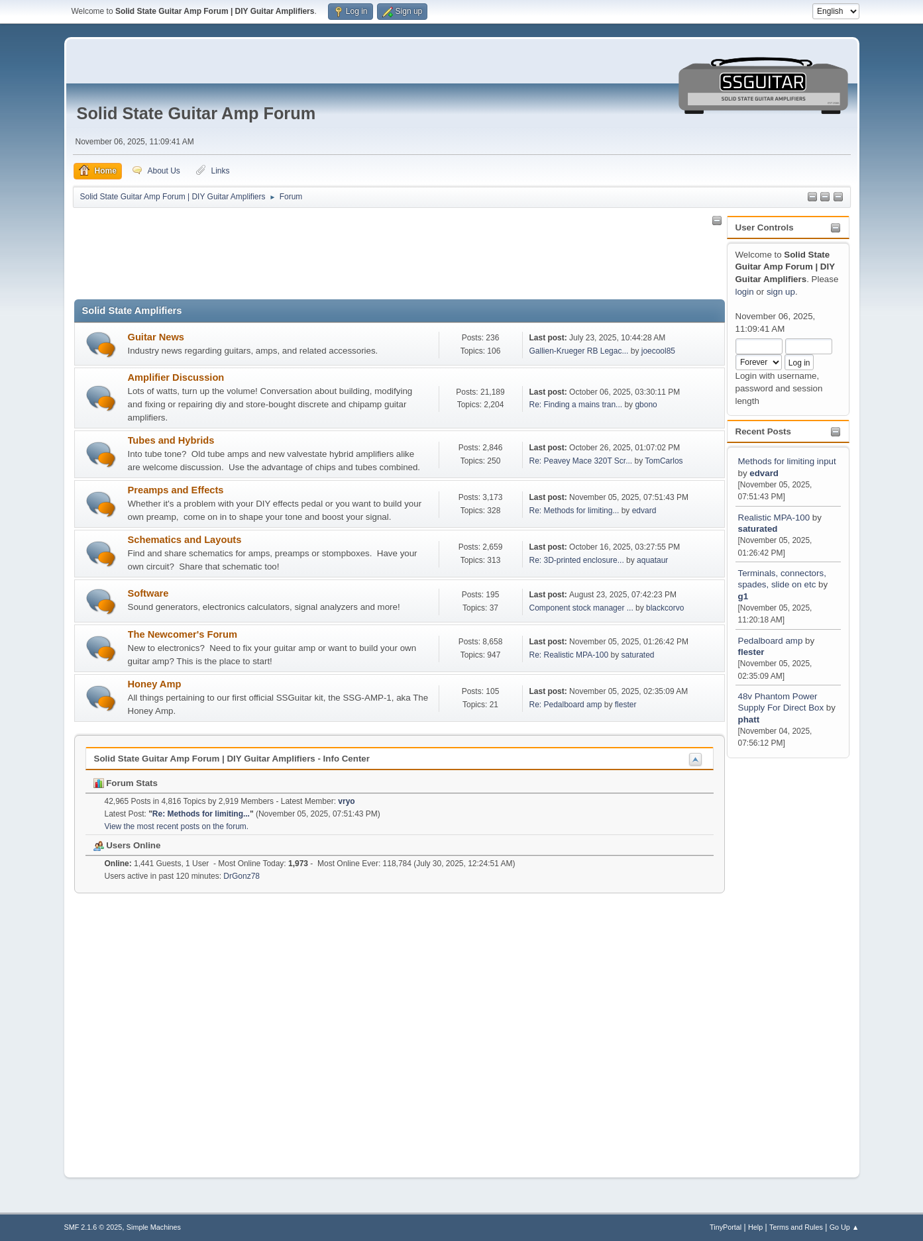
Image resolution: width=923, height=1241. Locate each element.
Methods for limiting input (787, 461)
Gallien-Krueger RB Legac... (579, 351)
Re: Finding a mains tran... (576, 404)
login (744, 292)
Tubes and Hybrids (171, 440)
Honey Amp (155, 684)
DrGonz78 (241, 876)
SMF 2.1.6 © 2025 (93, 1227)
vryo (346, 801)
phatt (749, 719)
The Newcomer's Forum (183, 634)
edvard (764, 473)
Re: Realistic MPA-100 (569, 655)
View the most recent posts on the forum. (177, 826)
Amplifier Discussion (176, 377)
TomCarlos (663, 461)
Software (148, 593)
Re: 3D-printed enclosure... (576, 560)
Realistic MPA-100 (774, 517)
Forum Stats (125, 783)
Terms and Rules (796, 1227)
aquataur (652, 560)
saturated (758, 529)
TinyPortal (725, 1227)
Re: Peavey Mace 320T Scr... (581, 461)
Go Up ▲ (844, 1227)
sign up (781, 292)
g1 (743, 596)
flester (751, 652)
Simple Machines (154, 1227)
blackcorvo (665, 608)
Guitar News (156, 337)
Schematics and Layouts (185, 539)
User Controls (764, 227)
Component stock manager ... (581, 608)
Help (755, 1227)
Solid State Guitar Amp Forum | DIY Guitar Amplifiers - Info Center (232, 759)
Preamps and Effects (176, 490)
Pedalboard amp (770, 641)
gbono (646, 404)
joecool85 (658, 351)
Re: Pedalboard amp (565, 704)
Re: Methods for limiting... (574, 510)
